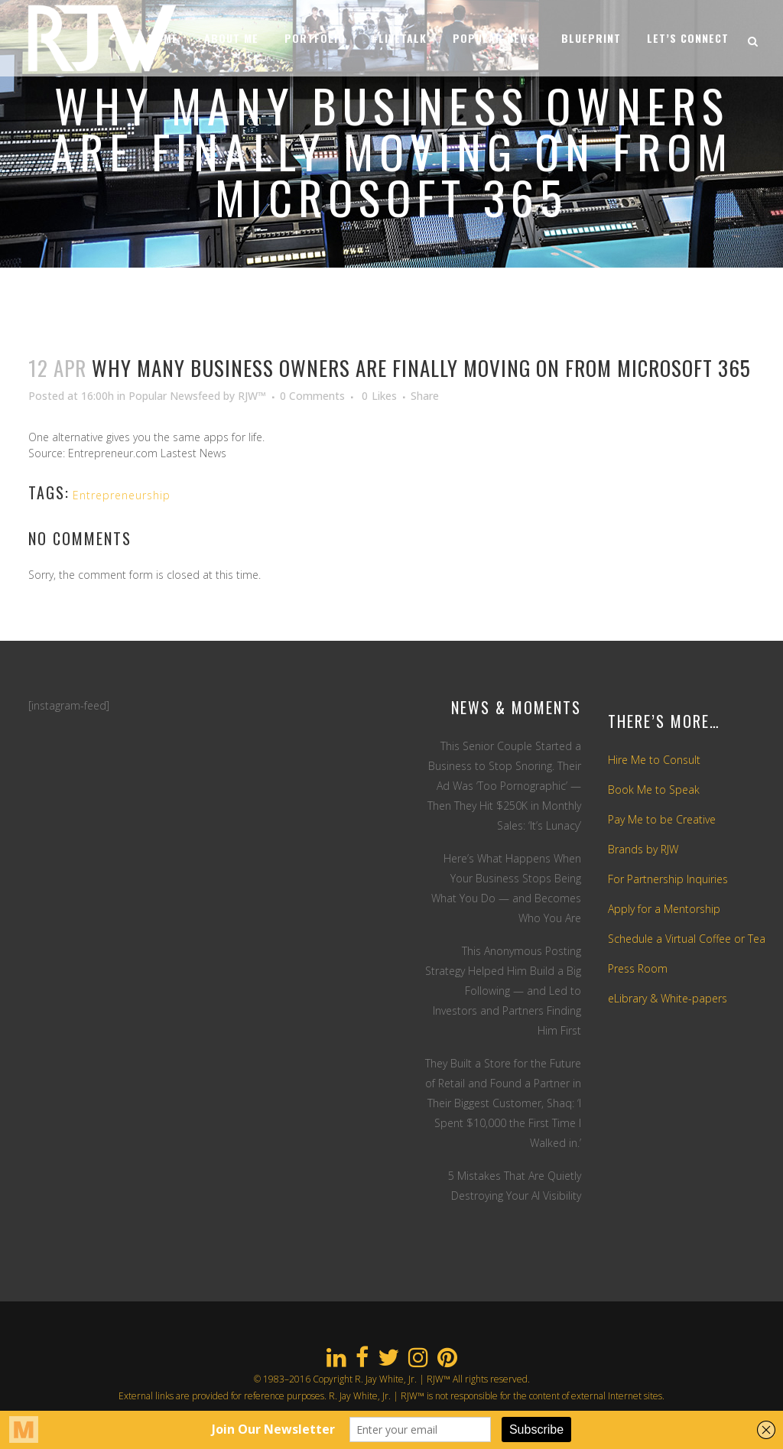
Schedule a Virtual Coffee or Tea (686, 938)
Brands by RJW (643, 849)
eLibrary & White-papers (667, 998)
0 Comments (312, 395)
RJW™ (252, 395)
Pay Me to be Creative (662, 819)
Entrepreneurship (122, 495)
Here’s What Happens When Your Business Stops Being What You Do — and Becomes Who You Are (506, 888)
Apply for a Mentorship (664, 909)
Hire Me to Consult (654, 759)
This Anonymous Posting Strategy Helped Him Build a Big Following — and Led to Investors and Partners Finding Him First (503, 991)
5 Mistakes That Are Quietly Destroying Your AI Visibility (514, 1185)
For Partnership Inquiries (668, 879)
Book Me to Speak (654, 789)
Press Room (638, 968)
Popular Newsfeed (174, 395)
